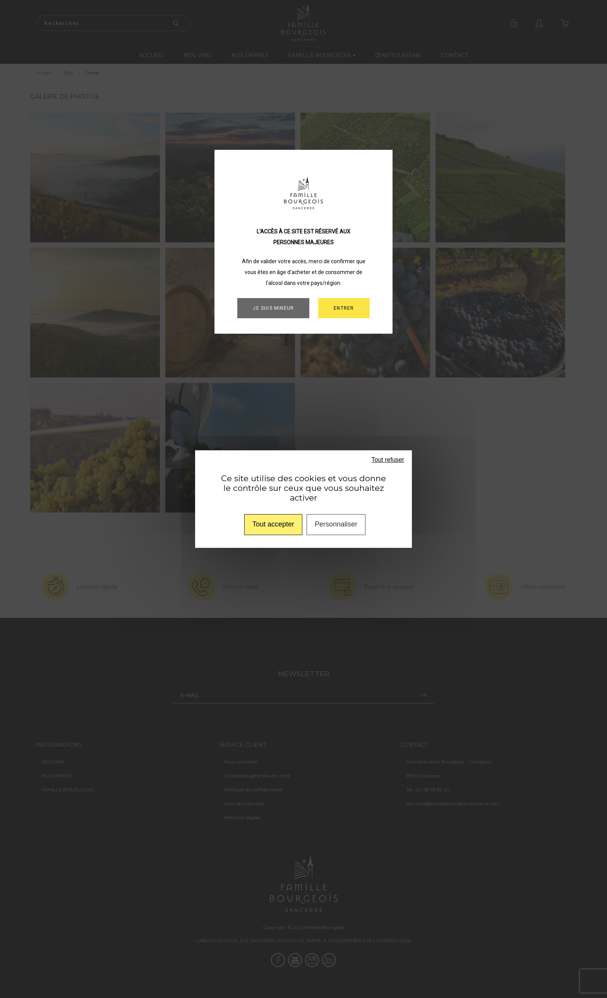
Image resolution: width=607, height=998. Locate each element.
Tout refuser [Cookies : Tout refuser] (388, 459)
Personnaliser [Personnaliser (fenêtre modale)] (336, 524)
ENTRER (344, 308)
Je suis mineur (273, 308)
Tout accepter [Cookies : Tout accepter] (273, 524)
